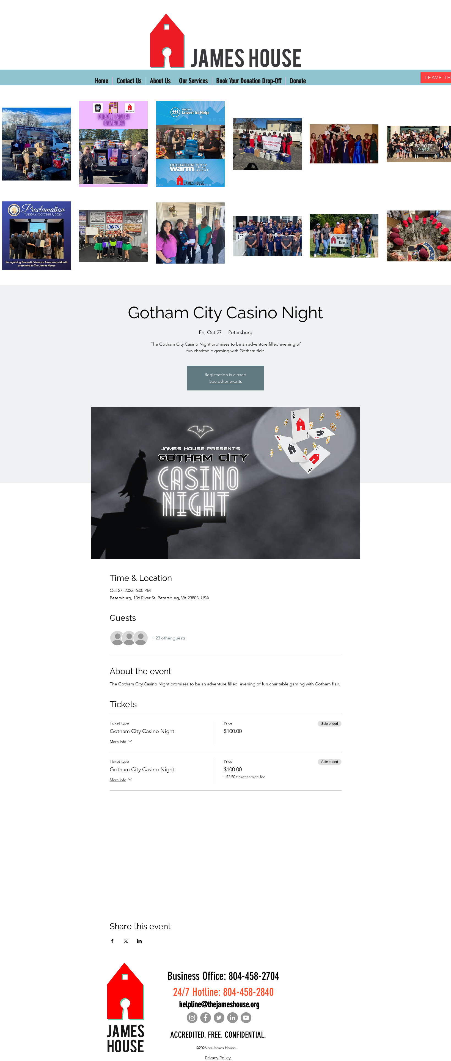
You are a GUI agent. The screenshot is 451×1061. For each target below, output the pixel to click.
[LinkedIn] (232, 1017)
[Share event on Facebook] (112, 941)
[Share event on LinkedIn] (139, 941)
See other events (225, 381)
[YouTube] (246, 1017)
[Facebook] (205, 1017)
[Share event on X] (125, 941)
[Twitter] (219, 1017)
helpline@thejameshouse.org (219, 1005)
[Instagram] (192, 1017)
